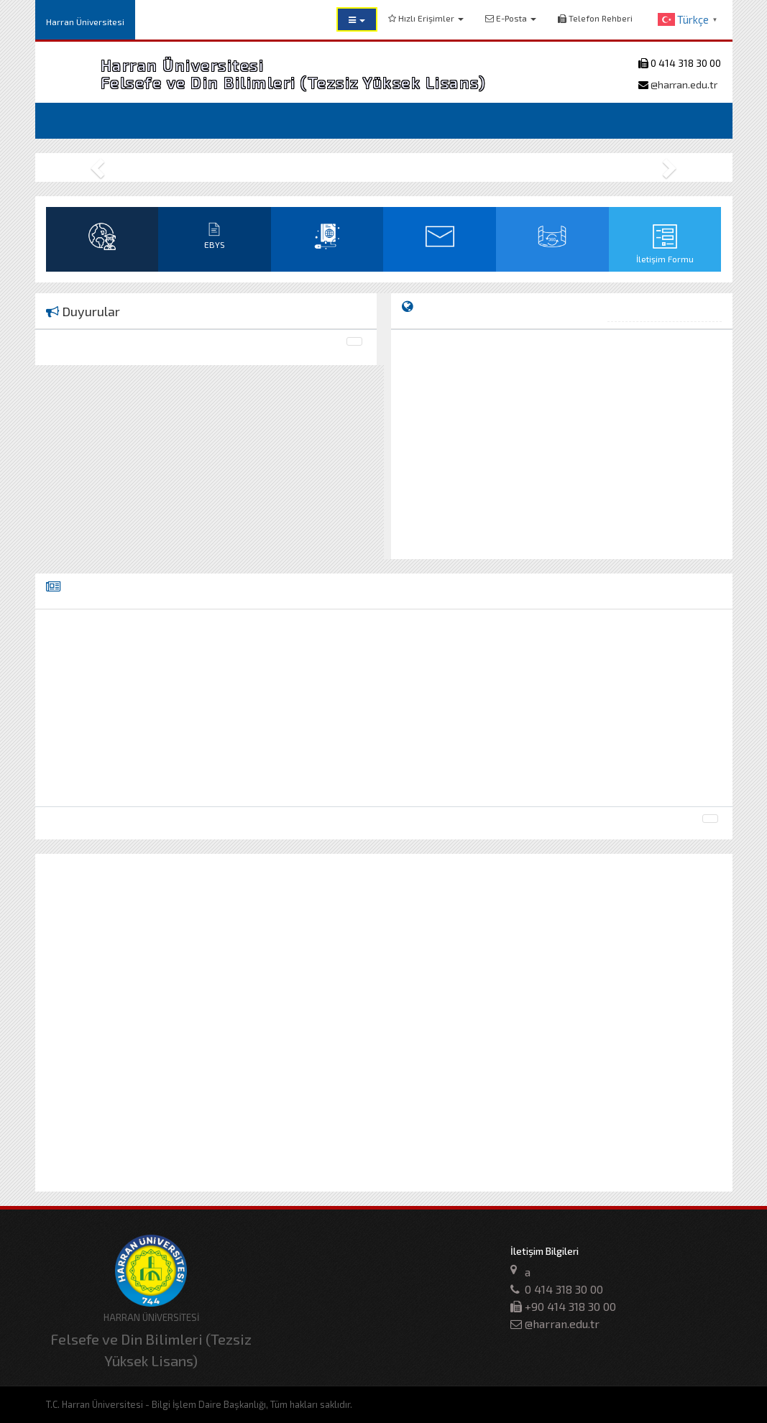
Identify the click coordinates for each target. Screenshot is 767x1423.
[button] (356, 19)
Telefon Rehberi (595, 18)
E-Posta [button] (510, 18)
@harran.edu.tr (682, 84)
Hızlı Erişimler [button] (426, 18)
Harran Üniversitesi (85, 22)
